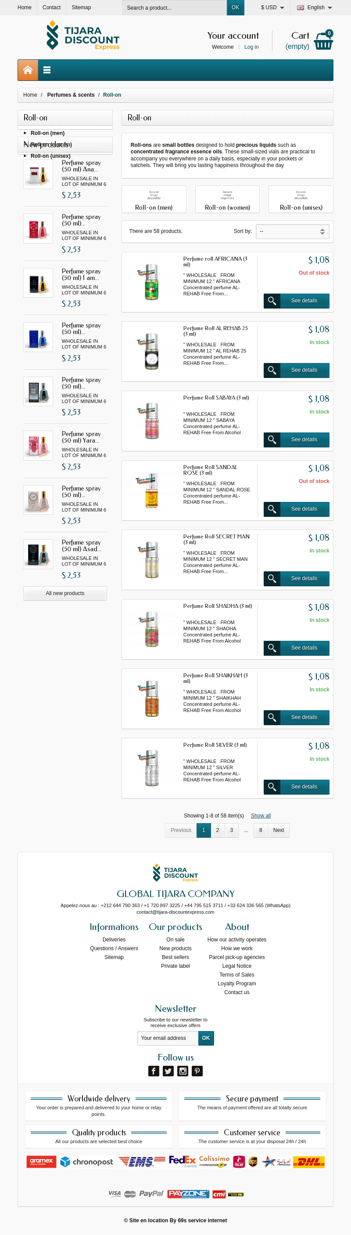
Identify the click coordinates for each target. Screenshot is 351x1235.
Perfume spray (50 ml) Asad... (81, 583)
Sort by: (243, 231)
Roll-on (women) (51, 146)
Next (278, 830)
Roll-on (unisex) (51, 158)
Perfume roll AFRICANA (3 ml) (215, 261)
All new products (65, 631)
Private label (175, 966)
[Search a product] (174, 7)
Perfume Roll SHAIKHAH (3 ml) (215, 678)
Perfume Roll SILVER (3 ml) (215, 744)
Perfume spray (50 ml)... (81, 258)
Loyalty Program (237, 984)
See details (290, 301)
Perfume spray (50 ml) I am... (81, 312)
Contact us (236, 992)
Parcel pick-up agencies (237, 957)
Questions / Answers (114, 948)
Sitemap (114, 957)
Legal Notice (237, 966)
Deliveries (114, 940)
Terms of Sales (236, 975)
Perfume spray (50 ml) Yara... (81, 475)
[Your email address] (168, 1038)
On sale (175, 940)
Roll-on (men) (47, 134)
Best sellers (175, 957)
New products (175, 948)
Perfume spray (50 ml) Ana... (81, 203)
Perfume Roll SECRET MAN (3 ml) (216, 539)
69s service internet (202, 1220)
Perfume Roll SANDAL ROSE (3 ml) (210, 470)
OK (235, 7)
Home (30, 95)
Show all (261, 816)
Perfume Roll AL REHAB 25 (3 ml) (215, 331)
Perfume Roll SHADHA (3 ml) (217, 606)
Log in (251, 47)
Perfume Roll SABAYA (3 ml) (216, 397)
